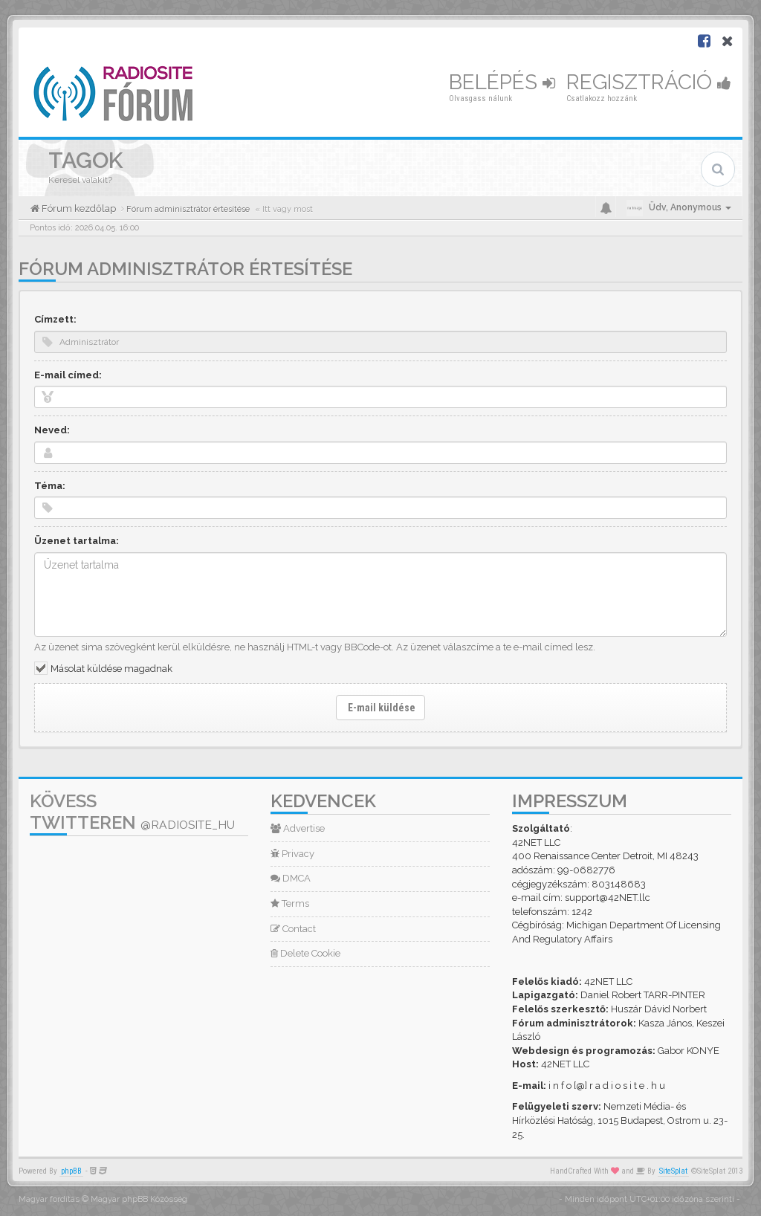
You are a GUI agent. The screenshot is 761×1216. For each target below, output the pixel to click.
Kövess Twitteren (132, 811)
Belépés (502, 82)
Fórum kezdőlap (77, 208)
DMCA (291, 878)
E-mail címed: (68, 375)
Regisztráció (648, 82)
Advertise (298, 828)
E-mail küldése (380, 708)
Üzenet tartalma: (76, 540)
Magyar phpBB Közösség (139, 1199)
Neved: (52, 430)
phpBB (71, 1171)
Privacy (292, 853)
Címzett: (55, 319)
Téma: (49, 485)
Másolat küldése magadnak (111, 668)
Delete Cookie (305, 953)
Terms (290, 903)
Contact (293, 928)
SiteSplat (673, 1171)
